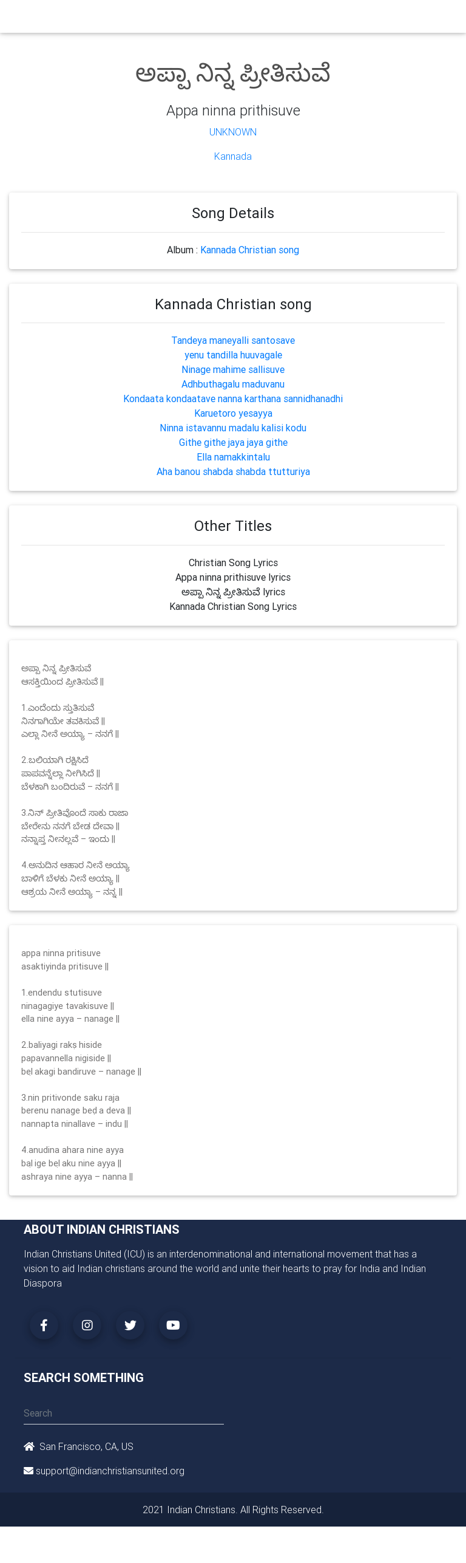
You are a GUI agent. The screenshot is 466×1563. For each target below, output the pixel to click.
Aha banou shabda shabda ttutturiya (233, 471)
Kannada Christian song (249, 250)
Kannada (233, 156)
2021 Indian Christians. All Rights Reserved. (233, 1509)
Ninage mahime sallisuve (233, 369)
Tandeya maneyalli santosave (233, 340)
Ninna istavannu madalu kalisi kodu (233, 428)
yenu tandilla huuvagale (233, 355)
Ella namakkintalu (233, 457)
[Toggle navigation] (435, 19)
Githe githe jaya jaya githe (233, 442)
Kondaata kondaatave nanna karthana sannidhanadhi (233, 398)
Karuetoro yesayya (233, 413)
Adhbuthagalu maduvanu (233, 384)
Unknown (233, 132)
